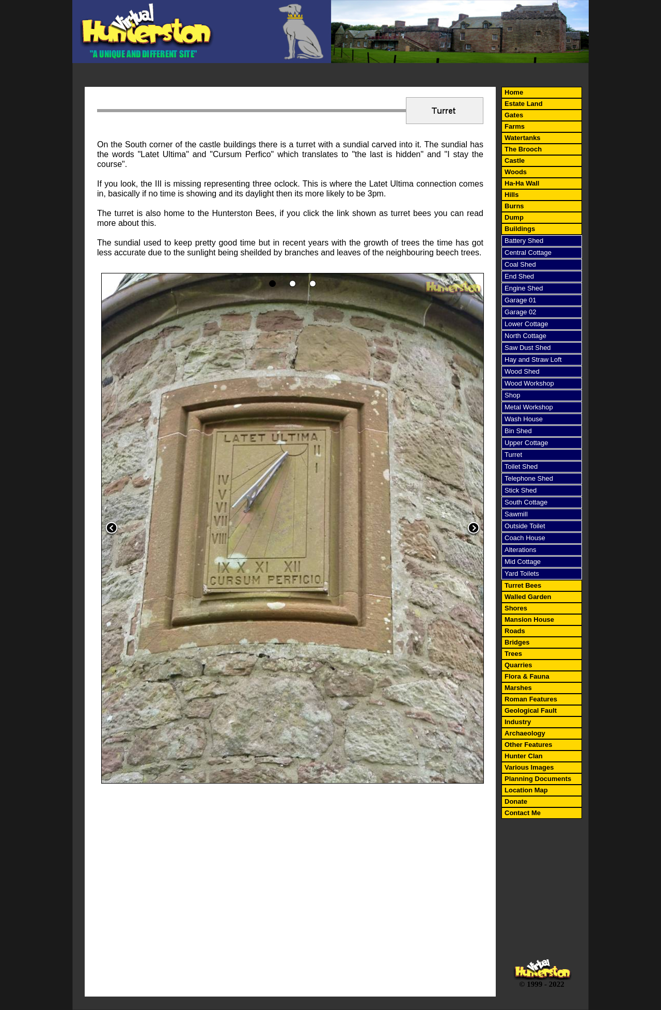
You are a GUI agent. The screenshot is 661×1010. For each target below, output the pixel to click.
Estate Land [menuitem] (524, 104)
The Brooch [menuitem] (523, 149)
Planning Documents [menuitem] (538, 779)
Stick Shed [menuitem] (521, 490)
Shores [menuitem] (516, 608)
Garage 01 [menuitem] (520, 300)
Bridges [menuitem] (517, 642)
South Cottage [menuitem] (526, 502)
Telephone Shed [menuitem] (529, 478)
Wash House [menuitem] (524, 419)
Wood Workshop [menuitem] (529, 383)
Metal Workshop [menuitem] (529, 407)
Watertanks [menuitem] (523, 138)
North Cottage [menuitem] (525, 336)
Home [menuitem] (514, 92)
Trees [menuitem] (513, 653)
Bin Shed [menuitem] (518, 431)
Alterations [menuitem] (520, 550)
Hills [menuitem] (511, 194)
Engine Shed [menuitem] (524, 288)
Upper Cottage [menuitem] (526, 443)
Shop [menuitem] (512, 395)
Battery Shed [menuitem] (524, 240)
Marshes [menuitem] (518, 688)
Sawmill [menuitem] (516, 514)
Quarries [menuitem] (518, 665)
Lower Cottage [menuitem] (526, 324)
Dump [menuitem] (514, 217)
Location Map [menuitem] (526, 790)
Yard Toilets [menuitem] (522, 573)
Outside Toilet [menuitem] (525, 526)
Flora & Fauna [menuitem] (527, 676)
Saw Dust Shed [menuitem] (528, 347)
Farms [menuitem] (515, 126)
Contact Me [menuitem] (523, 813)
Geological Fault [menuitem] (531, 710)
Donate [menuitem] (516, 801)
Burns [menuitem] (514, 206)
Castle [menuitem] (515, 160)
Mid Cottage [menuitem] (523, 561)
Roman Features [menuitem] (531, 699)
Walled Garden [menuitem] (528, 597)
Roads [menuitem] (515, 631)
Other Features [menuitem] (528, 744)
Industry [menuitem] (518, 722)
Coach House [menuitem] (525, 538)
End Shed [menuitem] (519, 276)
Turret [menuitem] (513, 454)
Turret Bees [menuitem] (523, 585)
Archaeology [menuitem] (525, 733)
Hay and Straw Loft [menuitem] (533, 359)
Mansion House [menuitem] (529, 619)
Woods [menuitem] (516, 172)
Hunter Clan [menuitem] (524, 756)
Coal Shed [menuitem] (520, 264)
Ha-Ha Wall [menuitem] (522, 183)
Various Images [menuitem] (529, 767)
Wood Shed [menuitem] (522, 371)
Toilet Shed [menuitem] (521, 466)
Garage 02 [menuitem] (520, 312)
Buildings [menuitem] (520, 229)
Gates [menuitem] (514, 115)
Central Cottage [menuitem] (528, 252)
